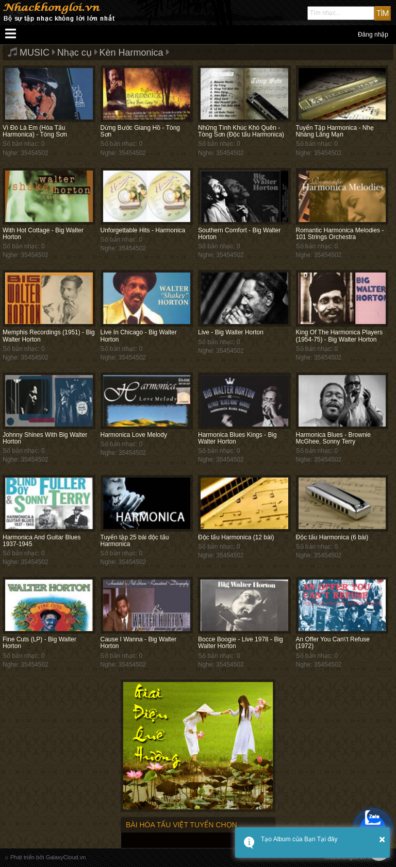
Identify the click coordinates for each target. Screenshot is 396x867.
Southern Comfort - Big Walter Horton (239, 234)
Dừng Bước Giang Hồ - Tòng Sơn (140, 131)
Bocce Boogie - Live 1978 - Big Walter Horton (240, 643)
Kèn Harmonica (131, 52)
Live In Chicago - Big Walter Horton (139, 336)
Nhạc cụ (74, 52)
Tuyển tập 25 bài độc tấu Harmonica (135, 541)
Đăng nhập (373, 34)
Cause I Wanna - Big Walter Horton (139, 643)
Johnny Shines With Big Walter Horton (45, 438)
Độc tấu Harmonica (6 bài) (332, 537)
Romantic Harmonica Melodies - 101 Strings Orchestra (340, 234)
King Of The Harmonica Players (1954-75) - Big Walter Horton (339, 336)
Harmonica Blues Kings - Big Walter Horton (237, 438)
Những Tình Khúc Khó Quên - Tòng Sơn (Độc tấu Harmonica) (241, 131)
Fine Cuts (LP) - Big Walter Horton (39, 643)
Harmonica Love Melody (134, 434)
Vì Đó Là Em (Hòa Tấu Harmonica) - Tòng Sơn (35, 131)
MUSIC (35, 52)
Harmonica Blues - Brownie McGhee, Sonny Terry (333, 438)
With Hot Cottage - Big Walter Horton (43, 234)
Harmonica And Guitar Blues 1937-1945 (41, 541)
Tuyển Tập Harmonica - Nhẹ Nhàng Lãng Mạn (335, 131)
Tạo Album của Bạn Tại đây (299, 839)
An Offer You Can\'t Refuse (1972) (333, 643)
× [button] (382, 839)
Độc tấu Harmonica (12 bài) (236, 537)
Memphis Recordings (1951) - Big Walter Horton (49, 336)
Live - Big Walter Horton (230, 332)
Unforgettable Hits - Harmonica (143, 230)
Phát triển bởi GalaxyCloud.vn (48, 857)
